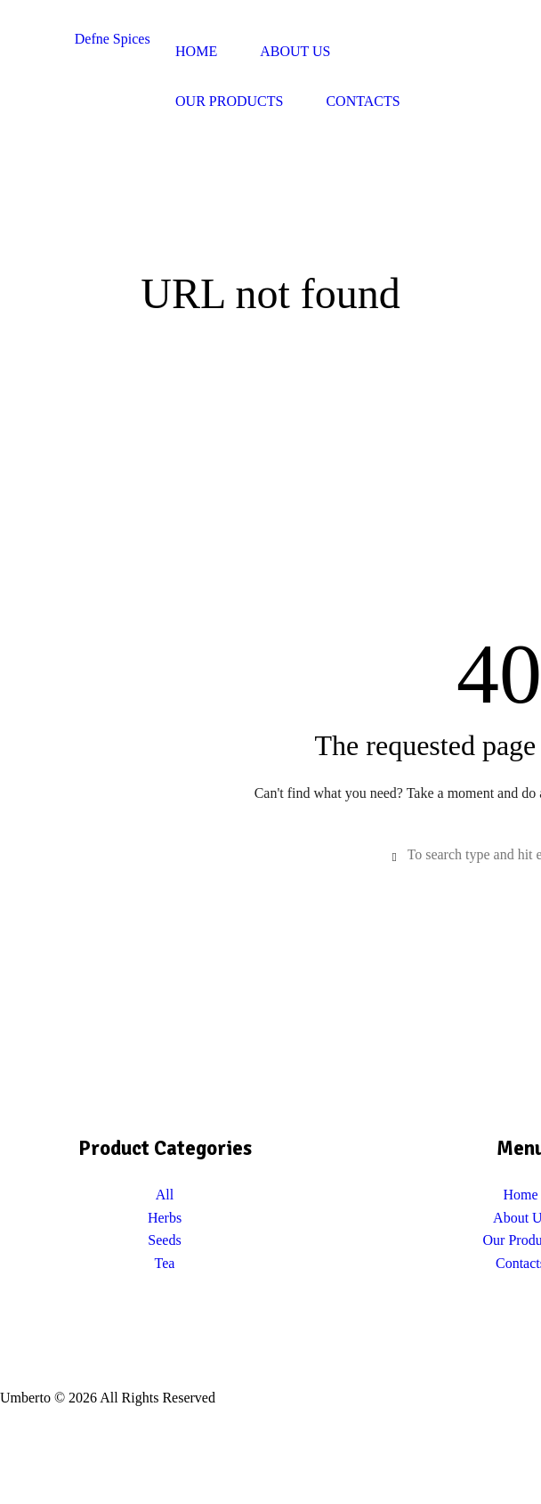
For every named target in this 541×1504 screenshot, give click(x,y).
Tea (165, 1263)
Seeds (164, 1240)
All (165, 1194)
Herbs (165, 1217)
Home (520, 1194)
